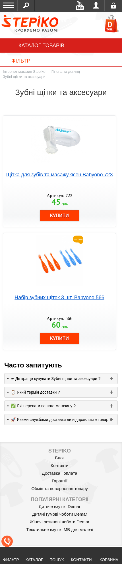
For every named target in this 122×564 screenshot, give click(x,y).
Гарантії (59, 480)
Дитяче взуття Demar (59, 506)
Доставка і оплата (59, 473)
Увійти (96, 5)
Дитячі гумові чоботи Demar (59, 514)
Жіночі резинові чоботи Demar (60, 521)
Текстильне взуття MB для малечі (59, 529)
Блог (59, 457)
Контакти (59, 465)
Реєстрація (113, 5)
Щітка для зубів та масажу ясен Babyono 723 (59, 174)
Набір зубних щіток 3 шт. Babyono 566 (59, 297)
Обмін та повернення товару (59, 488)
